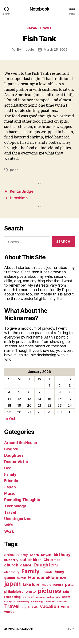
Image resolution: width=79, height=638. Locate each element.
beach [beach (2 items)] (34, 555)
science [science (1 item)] (39, 597)
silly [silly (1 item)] (58, 597)
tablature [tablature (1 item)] (50, 601)
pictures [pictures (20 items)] (49, 590)
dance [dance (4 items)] (25, 565)
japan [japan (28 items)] (12, 583)
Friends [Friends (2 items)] (47, 572)
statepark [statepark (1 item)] (9, 601)
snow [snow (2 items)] (66, 597)
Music (9, 493)
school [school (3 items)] (28, 597)
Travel (46, 28)
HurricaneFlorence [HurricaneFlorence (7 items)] (47, 577)
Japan (32, 28)
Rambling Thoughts (22, 499)
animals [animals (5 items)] (11, 554)
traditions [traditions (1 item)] (61, 601)
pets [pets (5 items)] (69, 584)
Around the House (20, 442)
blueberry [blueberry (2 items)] (11, 560)
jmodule (28, 49)
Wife (8, 525)
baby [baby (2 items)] (24, 555)
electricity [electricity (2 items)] (11, 572)
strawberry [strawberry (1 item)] (23, 601)
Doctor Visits (16, 461)
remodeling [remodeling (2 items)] (12, 597)
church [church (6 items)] (11, 565)
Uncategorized (18, 518)
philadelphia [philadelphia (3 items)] (13, 592)
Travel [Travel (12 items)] (11, 606)
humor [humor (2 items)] (21, 578)
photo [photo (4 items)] (30, 591)
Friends (11, 480)
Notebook (39, 9)
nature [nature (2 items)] (58, 585)
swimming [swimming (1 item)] (37, 601)
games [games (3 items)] (9, 578)
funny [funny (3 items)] (59, 572)
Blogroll (11, 449)
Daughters (14, 455)
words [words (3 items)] (9, 612)
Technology (15, 506)
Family (10, 474)
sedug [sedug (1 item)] (50, 597)
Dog (8, 468)
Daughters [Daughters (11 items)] (45, 565)
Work (9, 531)
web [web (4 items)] (65, 606)
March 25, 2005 (55, 49)
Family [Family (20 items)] (30, 571)
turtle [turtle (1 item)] (35, 607)
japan (14, 170)
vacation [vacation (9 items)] (49, 606)
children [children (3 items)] (35, 560)
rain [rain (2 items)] (66, 591)
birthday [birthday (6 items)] (62, 554)
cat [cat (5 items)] (23, 559)
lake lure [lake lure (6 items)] (31, 584)
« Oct (10, 418)
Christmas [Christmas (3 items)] (52, 560)
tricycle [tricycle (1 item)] (25, 607)
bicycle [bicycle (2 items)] (46, 555)
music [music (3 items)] (46, 585)
